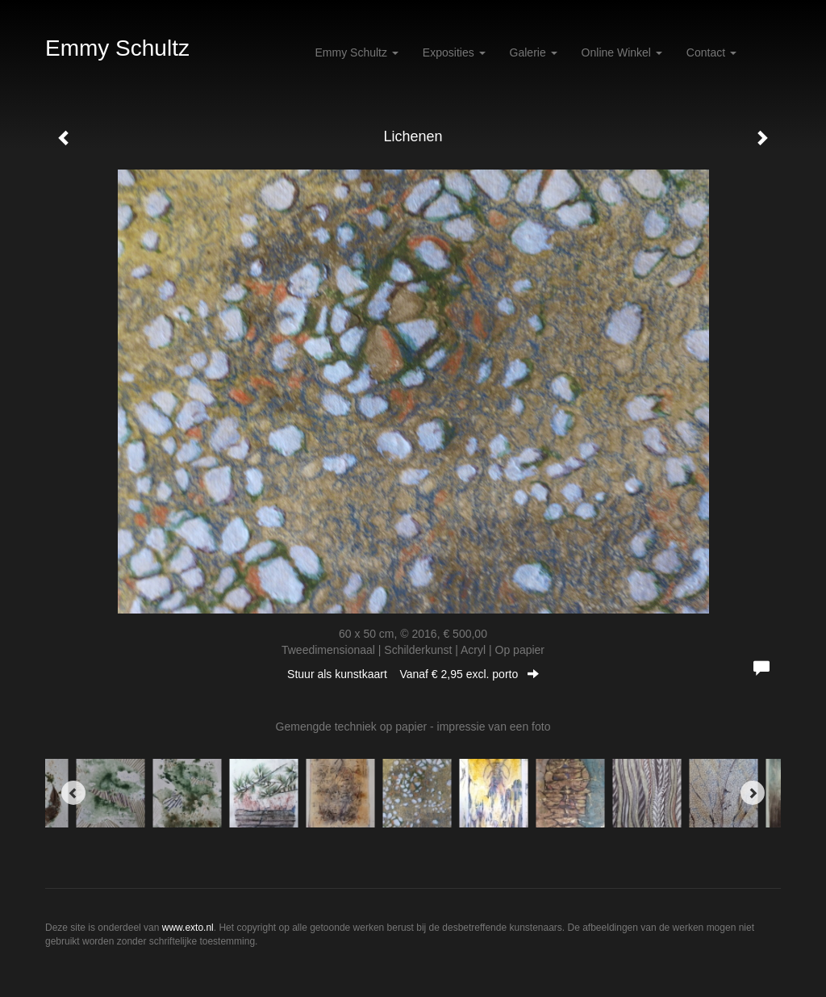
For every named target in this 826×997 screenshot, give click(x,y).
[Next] (752, 793)
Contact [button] (711, 52)
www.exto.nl (188, 927)
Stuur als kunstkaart (413, 674)
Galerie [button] (533, 52)
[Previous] (73, 793)
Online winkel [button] (622, 52)
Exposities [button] (454, 52)
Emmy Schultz (117, 48)
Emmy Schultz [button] (356, 52)
